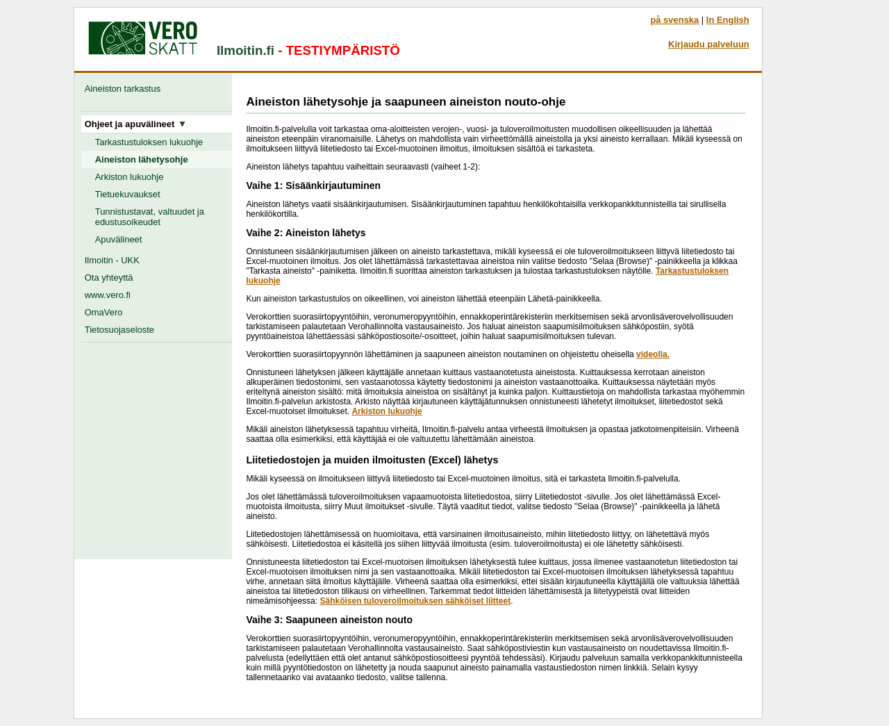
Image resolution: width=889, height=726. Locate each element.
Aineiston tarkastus (125, 88)
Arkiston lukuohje (129, 177)
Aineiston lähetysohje (141, 159)
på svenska (674, 20)
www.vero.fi (108, 295)
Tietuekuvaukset (127, 194)
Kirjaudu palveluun (708, 44)
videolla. (653, 354)
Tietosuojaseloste (119, 329)
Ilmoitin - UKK (112, 260)
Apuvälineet (118, 239)
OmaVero (104, 312)
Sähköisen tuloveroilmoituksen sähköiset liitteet (414, 601)
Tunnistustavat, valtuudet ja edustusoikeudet (149, 216)
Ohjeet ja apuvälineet (135, 124)
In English (727, 20)
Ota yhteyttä (109, 277)
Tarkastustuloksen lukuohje (149, 142)
